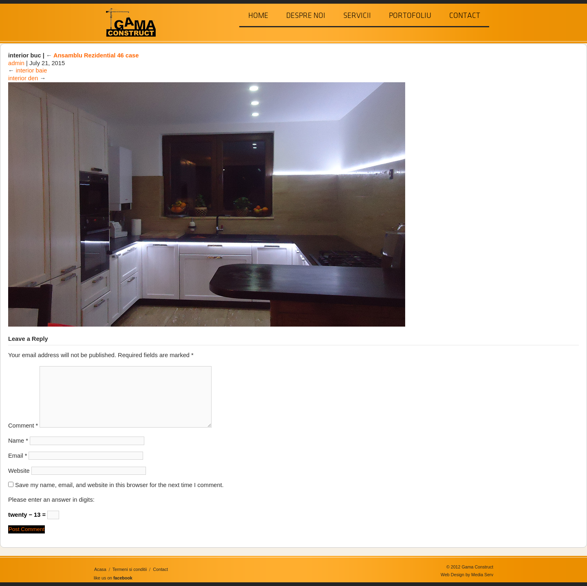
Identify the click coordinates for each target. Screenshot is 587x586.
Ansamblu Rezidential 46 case (92, 55)
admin (16, 63)
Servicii (357, 15)
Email (17, 455)
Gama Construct (127, 22)
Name (18, 440)
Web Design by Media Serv (467, 574)
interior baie (31, 70)
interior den (23, 78)
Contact (464, 15)
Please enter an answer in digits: (51, 499)
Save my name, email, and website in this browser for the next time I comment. (119, 485)
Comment (23, 425)
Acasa (100, 569)
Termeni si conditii (130, 569)
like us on (113, 577)
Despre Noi (305, 15)
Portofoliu (410, 15)
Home (258, 15)
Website (19, 470)
